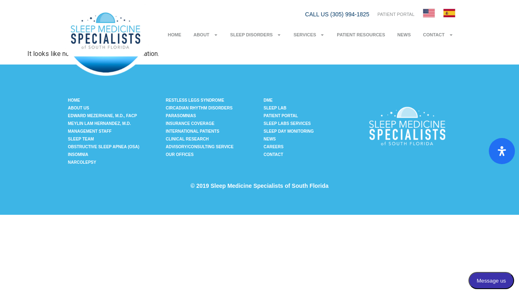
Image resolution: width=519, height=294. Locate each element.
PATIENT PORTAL (396, 14)
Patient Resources (361, 34)
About (205, 35)
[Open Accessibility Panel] (502, 151)
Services (309, 35)
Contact (438, 35)
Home (174, 34)
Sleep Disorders (255, 35)
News (404, 34)
